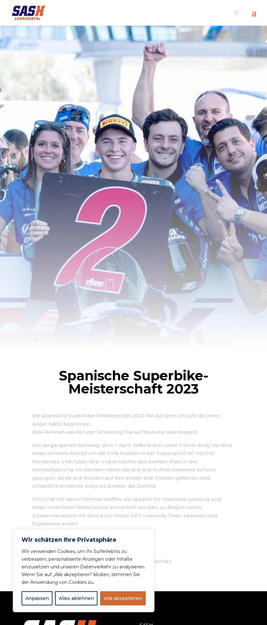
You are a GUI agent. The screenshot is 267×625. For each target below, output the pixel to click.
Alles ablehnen (76, 598)
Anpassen (37, 598)
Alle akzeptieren (123, 598)
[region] (83, 570)
